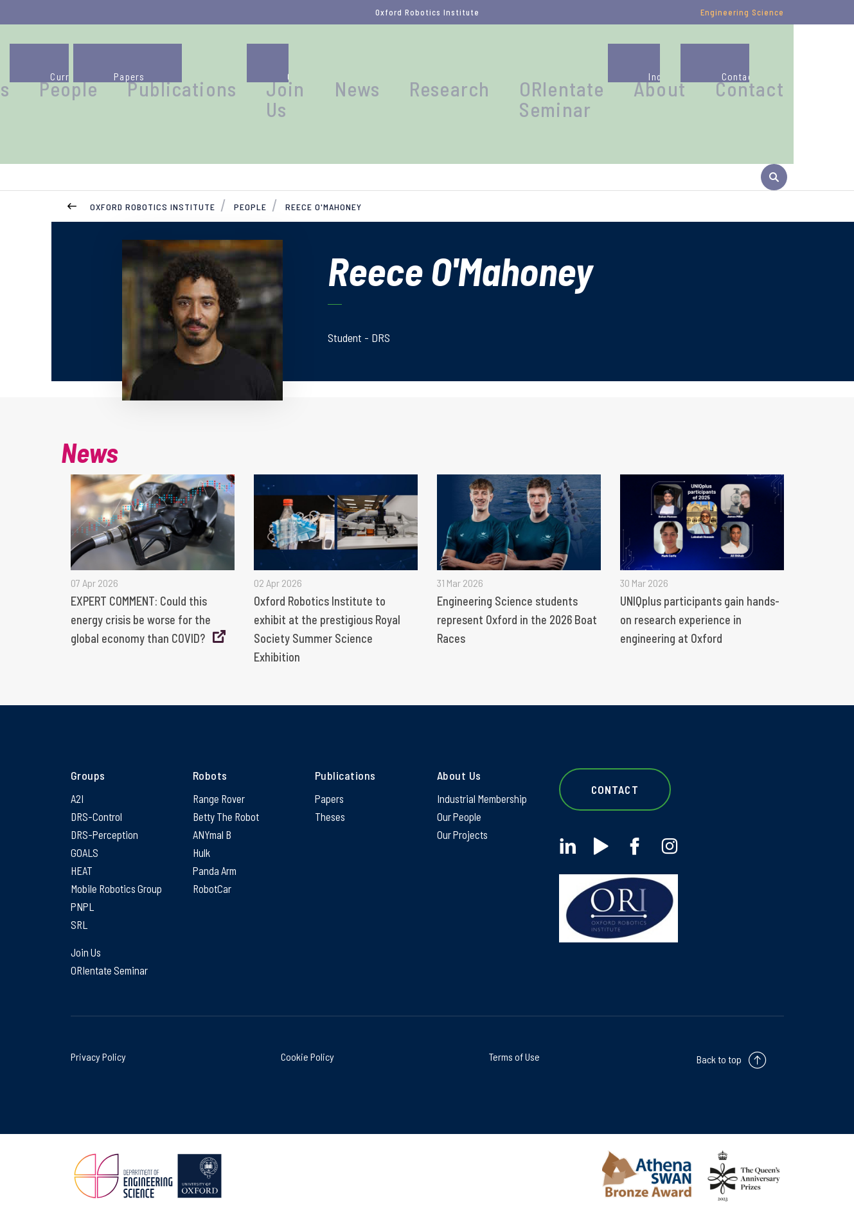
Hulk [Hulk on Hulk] (202, 832)
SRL (80, 910)
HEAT (82, 852)
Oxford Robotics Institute (152, 177)
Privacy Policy (98, 1045)
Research (539, 60)
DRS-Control (97, 794)
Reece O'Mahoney (323, 177)
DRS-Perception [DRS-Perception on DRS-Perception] (106, 813)
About (700, 60)
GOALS (85, 832)
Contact (770, 60)
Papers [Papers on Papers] (330, 775)
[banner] (48, 79)
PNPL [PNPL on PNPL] (83, 890)
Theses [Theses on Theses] (330, 794)
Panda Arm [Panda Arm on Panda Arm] (216, 852)
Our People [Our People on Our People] (460, 794)
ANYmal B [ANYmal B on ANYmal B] (214, 813)
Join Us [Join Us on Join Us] (87, 939)
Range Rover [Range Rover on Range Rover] (220, 775)
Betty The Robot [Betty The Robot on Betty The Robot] (228, 794)
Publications (331, 60)
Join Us (409, 67)
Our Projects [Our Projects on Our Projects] (463, 813)
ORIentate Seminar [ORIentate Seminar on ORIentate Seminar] (111, 958)
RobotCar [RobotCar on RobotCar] (213, 871)
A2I (78, 775)
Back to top (719, 1047)
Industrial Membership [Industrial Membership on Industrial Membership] (485, 775)
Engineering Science (742, 12)
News (467, 60)
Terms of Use (514, 1045)
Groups (176, 60)
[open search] (774, 147)
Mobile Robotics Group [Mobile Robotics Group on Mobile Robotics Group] (118, 871)
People (245, 60)
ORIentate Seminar (625, 67)
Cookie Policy (307, 1045)
